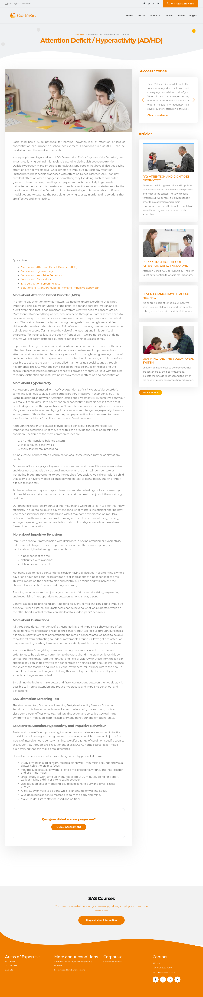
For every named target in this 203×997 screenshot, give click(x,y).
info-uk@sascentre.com (19, 3)
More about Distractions (36, 279)
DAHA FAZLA (150, 392)
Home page (79, 34)
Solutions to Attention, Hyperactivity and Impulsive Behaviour (60, 287)
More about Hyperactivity (37, 271)
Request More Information (101, 925)
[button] (141, 15)
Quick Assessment (68, 826)
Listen (181, 15)
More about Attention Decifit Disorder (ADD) (49, 267)
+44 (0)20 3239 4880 (163, 968)
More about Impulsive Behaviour (41, 275)
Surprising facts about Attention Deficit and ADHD (165, 264)
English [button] (193, 15)
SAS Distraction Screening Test (40, 283)
